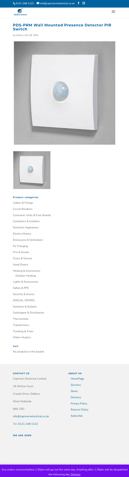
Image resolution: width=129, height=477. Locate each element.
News (74, 391)
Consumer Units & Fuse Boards (32, 215)
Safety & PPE (21, 288)
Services (76, 385)
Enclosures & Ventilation (28, 240)
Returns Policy (79, 409)
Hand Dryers (20, 264)
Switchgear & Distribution (28, 313)
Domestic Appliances (26, 227)
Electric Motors (22, 234)
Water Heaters (22, 337)
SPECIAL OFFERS (24, 300)
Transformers (21, 325)
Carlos (19, 35)
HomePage (77, 379)
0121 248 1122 (28, 424)
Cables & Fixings (23, 203)
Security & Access (24, 294)
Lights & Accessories (25, 282)
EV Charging (20, 246)
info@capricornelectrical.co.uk (31, 416)
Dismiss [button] (75, 474)
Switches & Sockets (25, 306)
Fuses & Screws (22, 258)
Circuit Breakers (22, 209)
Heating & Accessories (26, 271)
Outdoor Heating (25, 276)
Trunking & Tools (23, 331)
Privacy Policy (79, 403)
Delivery (76, 397)
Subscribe (77, 416)
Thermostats (21, 319)
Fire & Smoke (21, 252)
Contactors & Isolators (26, 221)
